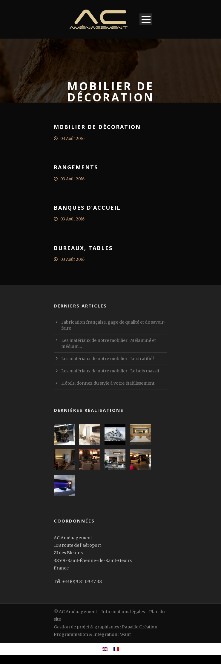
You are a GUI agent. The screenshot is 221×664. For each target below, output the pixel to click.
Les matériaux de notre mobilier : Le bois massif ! (111, 371)
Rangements (76, 167)
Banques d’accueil (87, 207)
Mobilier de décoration (97, 126)
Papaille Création (139, 627)
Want (125, 634)
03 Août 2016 (72, 138)
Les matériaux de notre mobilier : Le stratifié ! (107, 358)
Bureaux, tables (83, 248)
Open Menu (145, 19)
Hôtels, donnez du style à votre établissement (107, 383)
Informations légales (123, 611)
